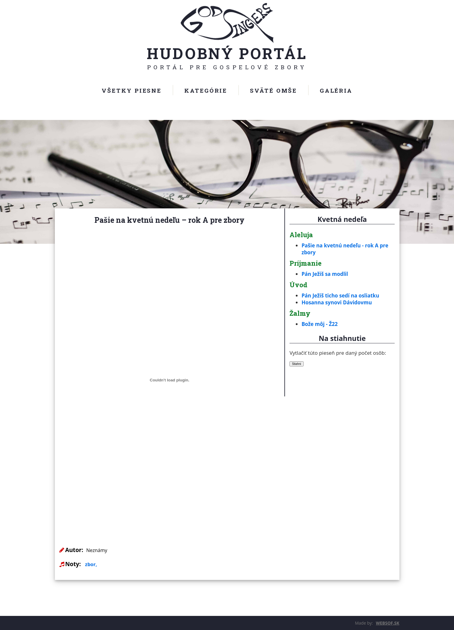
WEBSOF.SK (387, 623)
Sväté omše (273, 90)
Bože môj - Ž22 (319, 324)
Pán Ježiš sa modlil (324, 273)
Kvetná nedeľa (342, 219)
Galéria (336, 90)
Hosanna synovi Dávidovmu (336, 302)
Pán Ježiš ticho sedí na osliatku (340, 295)
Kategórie (205, 90)
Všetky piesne (131, 90)
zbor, (91, 564)
